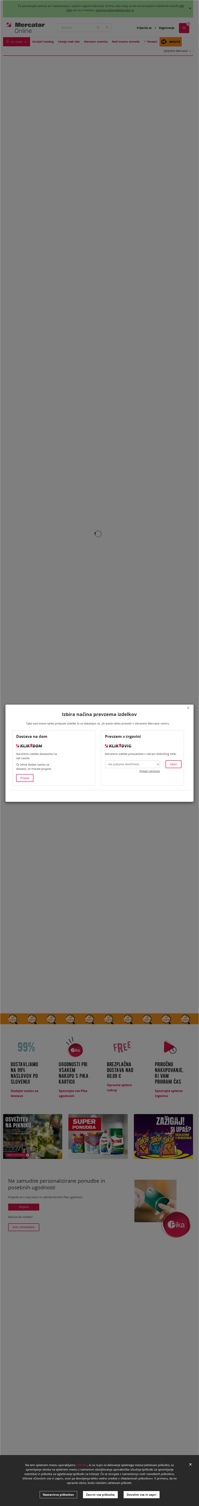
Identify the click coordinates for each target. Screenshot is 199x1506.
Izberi (173, 764)
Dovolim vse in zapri (141, 1495)
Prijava (24, 778)
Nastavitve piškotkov (58, 1495)
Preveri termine (150, 771)
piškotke (81, 1466)
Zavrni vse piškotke (100, 1495)
